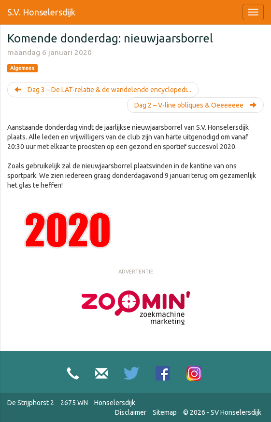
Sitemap (165, 412)
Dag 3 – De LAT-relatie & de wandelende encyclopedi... (102, 90)
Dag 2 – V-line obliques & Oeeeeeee (195, 105)
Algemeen (22, 68)
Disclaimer (130, 412)
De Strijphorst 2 (30, 403)
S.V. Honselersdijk (41, 12)
